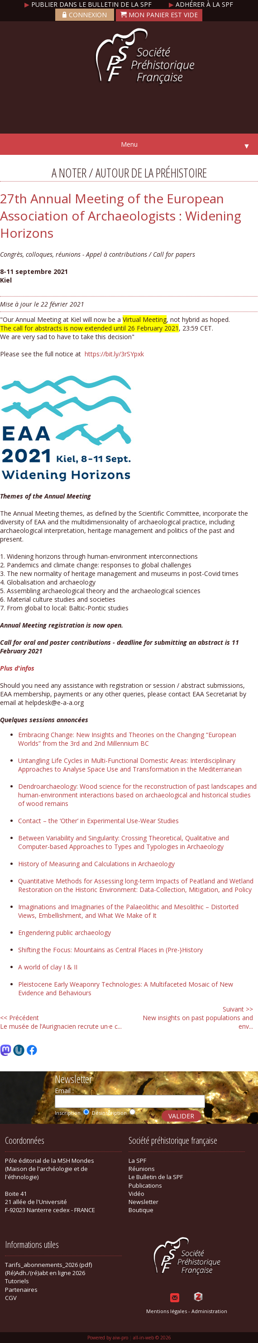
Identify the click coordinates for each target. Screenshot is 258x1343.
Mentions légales (166, 1311)
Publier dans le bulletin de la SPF (88, 4)
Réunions (142, 1169)
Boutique (141, 1210)
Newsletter (143, 1202)
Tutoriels (17, 1281)
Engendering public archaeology (64, 932)
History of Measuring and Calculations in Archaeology (96, 863)
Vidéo (136, 1194)
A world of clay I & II (47, 967)
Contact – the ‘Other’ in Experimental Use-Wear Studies (98, 820)
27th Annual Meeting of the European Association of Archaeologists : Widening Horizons (120, 215)
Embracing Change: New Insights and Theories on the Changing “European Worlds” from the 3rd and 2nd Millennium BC (127, 739)
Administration (209, 1311)
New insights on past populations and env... (198, 1018)
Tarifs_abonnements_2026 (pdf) (48, 1265)
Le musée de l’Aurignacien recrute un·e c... (61, 1022)
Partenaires (21, 1289)
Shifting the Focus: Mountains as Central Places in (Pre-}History (110, 949)
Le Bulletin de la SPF (156, 1177)
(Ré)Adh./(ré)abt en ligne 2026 (45, 1273)
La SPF (137, 1160)
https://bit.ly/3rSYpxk (114, 354)
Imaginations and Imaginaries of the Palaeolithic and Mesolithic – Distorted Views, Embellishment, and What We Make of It (128, 911)
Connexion (84, 14)
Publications (145, 1185)
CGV (11, 1298)
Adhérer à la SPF (201, 4)
